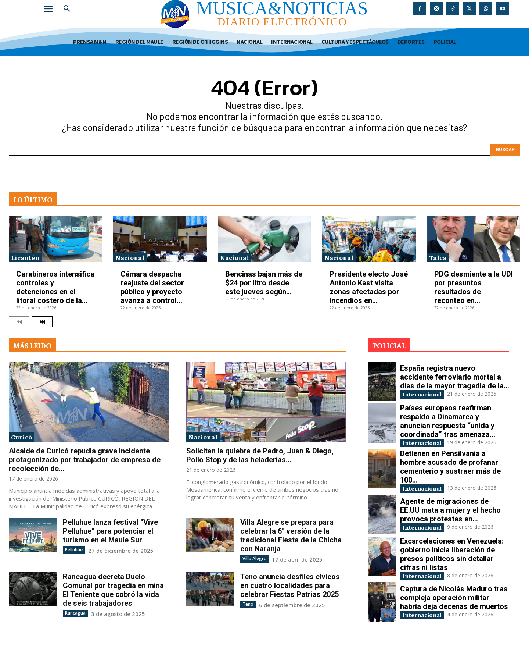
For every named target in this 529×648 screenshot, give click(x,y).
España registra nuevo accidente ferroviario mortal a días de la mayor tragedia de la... (454, 376)
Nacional (129, 257)
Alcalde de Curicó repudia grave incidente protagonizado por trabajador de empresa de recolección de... (85, 459)
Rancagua (75, 612)
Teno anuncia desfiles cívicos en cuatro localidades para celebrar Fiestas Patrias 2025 (290, 585)
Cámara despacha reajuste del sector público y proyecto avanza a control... (152, 287)
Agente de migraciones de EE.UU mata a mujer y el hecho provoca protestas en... (450, 511)
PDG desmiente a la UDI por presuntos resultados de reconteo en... (473, 287)
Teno (247, 604)
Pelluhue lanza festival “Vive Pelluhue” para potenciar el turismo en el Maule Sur (110, 531)
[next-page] (42, 321)
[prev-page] (19, 321)
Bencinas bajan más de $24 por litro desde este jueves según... (263, 283)
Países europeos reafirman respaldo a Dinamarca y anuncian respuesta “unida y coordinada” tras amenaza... (447, 421)
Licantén (25, 257)
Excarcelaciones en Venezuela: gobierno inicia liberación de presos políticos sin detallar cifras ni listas (452, 555)
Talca (437, 257)
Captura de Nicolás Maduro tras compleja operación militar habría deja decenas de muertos (454, 599)
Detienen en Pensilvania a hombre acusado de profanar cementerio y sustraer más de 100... (450, 467)
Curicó (21, 436)
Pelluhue (74, 549)
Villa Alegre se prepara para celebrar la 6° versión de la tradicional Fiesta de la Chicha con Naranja (291, 535)
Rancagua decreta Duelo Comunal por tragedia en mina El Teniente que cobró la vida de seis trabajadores (113, 589)
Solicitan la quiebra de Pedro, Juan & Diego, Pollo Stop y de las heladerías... (260, 455)
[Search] (505, 150)
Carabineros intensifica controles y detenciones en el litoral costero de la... (55, 287)
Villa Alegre (254, 558)
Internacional (424, 394)
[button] (67, 9)
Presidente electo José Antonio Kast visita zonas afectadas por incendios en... (369, 287)
